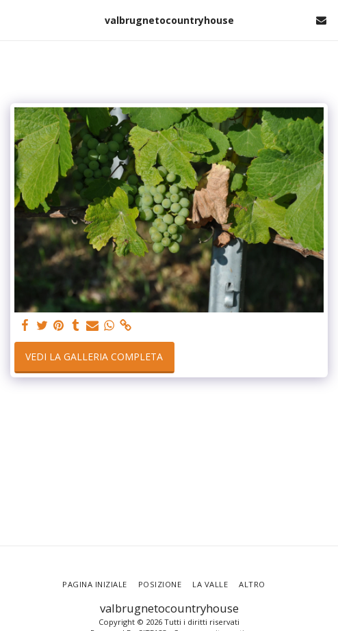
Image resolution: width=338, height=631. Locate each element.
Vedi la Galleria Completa (94, 356)
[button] (15, 19)
